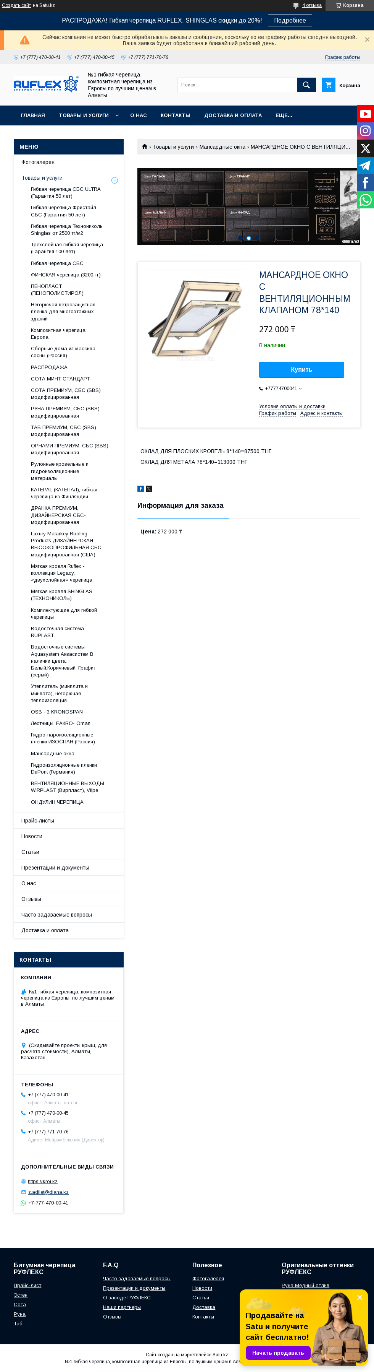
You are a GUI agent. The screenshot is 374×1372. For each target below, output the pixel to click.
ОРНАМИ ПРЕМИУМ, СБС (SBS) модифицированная (69, 449)
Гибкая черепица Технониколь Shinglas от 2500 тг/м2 (67, 229)
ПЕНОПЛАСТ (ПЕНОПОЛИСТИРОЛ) (57, 289)
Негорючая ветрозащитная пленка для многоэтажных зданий (63, 311)
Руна (20, 1314)
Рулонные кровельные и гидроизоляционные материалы (60, 471)
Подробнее (290, 20)
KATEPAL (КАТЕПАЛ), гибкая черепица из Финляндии (64, 493)
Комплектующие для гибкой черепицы (64, 613)
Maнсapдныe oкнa (222, 147)
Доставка (203, 1307)
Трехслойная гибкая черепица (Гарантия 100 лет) (67, 248)
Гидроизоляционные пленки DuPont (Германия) (64, 768)
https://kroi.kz (43, 1181)
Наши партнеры (122, 1307)
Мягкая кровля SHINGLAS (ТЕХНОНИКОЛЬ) (61, 594)
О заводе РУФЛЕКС (127, 1297)
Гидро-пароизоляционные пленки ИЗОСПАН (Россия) (63, 738)
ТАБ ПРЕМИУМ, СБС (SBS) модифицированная (63, 430)
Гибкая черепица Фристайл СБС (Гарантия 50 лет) (63, 211)
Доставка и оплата (233, 115)
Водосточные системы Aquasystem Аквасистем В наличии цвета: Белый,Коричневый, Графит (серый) (63, 661)
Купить (302, 369)
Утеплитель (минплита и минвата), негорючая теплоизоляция (59, 693)
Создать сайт (16, 5)
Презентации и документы (55, 868)
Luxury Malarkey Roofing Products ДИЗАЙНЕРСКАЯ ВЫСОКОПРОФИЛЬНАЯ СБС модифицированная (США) (66, 544)
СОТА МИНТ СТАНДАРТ (60, 379)
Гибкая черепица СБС (57, 263)
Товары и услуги (84, 115)
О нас (138, 115)
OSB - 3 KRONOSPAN (57, 712)
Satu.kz (220, 1354)
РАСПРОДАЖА (49, 367)
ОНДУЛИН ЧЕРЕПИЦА (57, 802)
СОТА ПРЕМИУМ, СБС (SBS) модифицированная (66, 393)
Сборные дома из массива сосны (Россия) (63, 352)
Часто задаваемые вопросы (56, 915)
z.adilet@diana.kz (48, 1192)
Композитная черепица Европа (58, 333)
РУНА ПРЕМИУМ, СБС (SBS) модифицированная (65, 412)
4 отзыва (312, 5)
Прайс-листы (37, 821)
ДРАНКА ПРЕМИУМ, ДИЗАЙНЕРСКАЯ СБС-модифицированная (58, 515)
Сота (20, 1304)
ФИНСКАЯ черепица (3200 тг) (66, 275)
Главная (33, 115)
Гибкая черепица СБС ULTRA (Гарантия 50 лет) (65, 192)
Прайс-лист (27, 1285)
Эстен (20, 1295)
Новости (31, 836)
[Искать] (306, 85)
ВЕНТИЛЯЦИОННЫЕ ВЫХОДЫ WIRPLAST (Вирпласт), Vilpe (67, 786)
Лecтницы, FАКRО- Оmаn (60, 723)
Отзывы (31, 899)
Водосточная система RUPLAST (57, 632)
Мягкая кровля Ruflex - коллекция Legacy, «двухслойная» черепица (61, 573)
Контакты (175, 115)
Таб (18, 1323)
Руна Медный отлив (305, 1285)
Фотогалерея (38, 162)
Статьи (30, 852)
